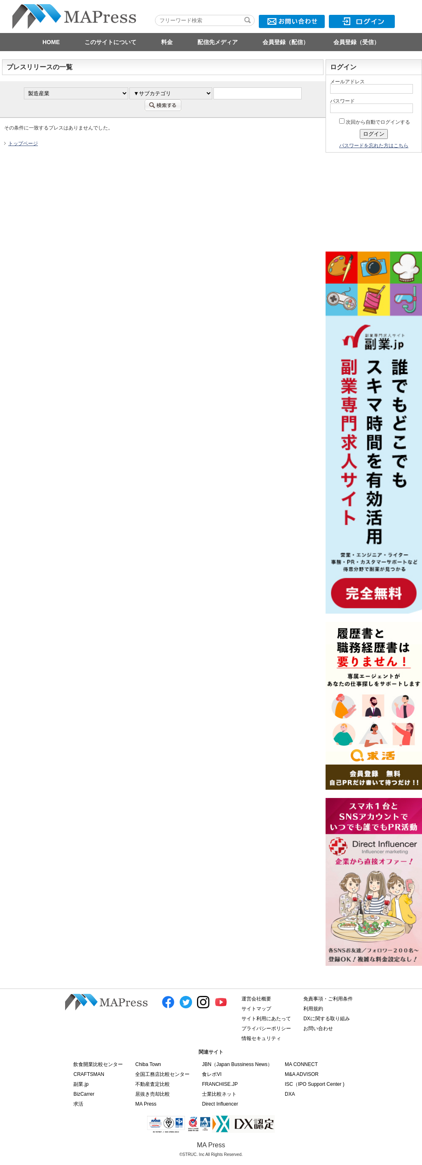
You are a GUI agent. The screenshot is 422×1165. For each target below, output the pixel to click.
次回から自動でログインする (374, 122)
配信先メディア (217, 42)
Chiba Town (148, 1064)
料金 (167, 42)
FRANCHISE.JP (220, 1084)
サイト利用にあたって (266, 1018)
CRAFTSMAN (88, 1074)
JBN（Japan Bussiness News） (237, 1064)
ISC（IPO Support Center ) (315, 1084)
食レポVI (211, 1074)
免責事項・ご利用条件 (328, 999)
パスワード (342, 101)
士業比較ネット (219, 1094)
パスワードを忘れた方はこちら (373, 145)
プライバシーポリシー (266, 1028)
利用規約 (313, 1009)
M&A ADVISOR (302, 1074)
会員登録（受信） (356, 42)
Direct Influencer (220, 1104)
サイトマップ (256, 1009)
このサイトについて (110, 42)
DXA (290, 1094)
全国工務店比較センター (162, 1074)
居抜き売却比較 (152, 1094)
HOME (51, 42)
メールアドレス (347, 82)
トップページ (23, 143)
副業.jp (81, 1084)
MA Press (145, 1104)
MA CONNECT (301, 1064)
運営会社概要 (256, 999)
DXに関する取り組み (326, 1018)
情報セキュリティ (261, 1038)
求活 (78, 1104)
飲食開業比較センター (98, 1064)
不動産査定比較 (152, 1084)
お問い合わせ (318, 1028)
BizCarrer (83, 1094)
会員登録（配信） (286, 42)
